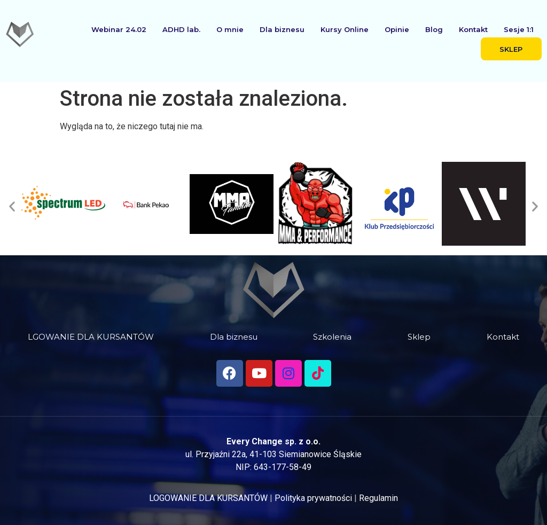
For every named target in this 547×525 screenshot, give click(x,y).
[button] (12, 206)
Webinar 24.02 (118, 29)
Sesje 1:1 (519, 29)
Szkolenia (332, 337)
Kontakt (473, 29)
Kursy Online (345, 29)
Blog (434, 29)
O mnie (230, 29)
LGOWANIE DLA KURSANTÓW (91, 337)
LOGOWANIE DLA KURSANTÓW (208, 498)
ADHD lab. (181, 29)
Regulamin (378, 498)
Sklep (419, 337)
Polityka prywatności (313, 498)
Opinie (397, 29)
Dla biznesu (282, 29)
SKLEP (510, 49)
